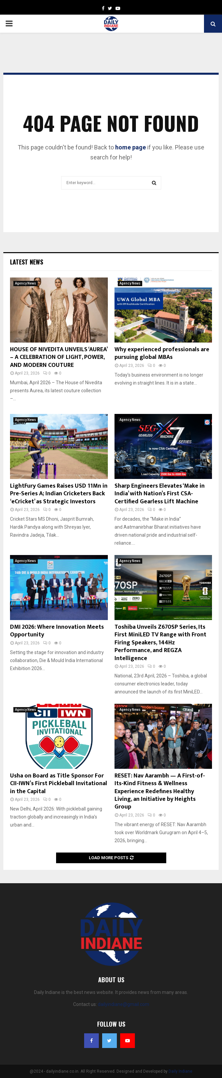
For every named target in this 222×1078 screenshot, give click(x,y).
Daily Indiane (180, 1071)
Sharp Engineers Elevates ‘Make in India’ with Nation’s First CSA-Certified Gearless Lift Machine (160, 494)
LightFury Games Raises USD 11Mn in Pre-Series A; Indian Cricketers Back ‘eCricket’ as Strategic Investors (58, 494)
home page (130, 147)
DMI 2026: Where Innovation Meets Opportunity (57, 631)
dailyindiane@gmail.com (123, 1004)
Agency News (25, 283)
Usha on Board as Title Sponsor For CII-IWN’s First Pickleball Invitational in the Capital (58, 783)
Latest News (26, 261)
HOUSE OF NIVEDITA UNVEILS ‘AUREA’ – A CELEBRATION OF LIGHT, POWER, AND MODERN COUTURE (58, 357)
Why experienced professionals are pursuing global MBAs (162, 353)
